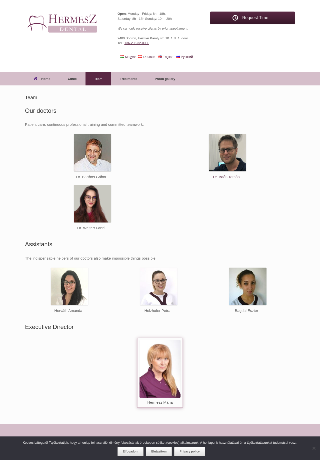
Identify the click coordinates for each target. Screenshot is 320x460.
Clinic (72, 79)
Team (98, 79)
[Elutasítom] (313, 448)
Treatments (128, 79)
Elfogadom (130, 451)
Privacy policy (190, 451)
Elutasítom (158, 451)
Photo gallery (165, 79)
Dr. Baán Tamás (226, 177)
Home (42, 79)
